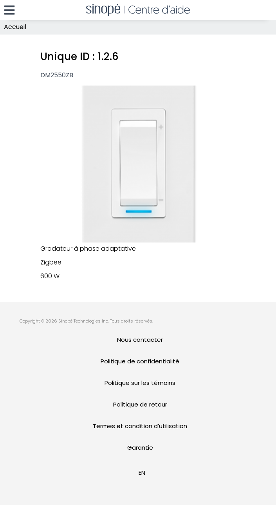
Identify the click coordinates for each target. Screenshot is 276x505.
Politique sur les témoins (140, 383)
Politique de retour (140, 404)
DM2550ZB (56, 75)
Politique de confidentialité (140, 361)
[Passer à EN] (142, 472)
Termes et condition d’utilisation (140, 426)
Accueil (15, 27)
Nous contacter (140, 339)
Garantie (140, 447)
